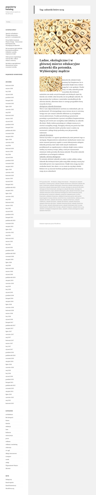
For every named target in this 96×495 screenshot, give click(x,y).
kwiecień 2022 (10, 202)
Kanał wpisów (10, 482)
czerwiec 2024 (10, 142)
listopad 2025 (9, 100)
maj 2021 (8, 235)
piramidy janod (44, 194)
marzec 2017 (9, 343)
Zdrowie (8, 468)
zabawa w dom (80, 198)
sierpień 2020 (9, 259)
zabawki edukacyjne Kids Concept (72, 205)
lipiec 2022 (9, 193)
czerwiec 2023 (10, 172)
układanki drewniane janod (66, 196)
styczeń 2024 (9, 157)
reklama (8, 441)
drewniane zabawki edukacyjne (52, 185)
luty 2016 (8, 373)
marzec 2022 (9, 205)
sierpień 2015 (9, 391)
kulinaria (8, 432)
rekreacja (8, 447)
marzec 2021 (9, 241)
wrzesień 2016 (10, 358)
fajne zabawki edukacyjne (58, 191)
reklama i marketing (11, 444)
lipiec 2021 (9, 229)
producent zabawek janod (68, 194)
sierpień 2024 (9, 136)
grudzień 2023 (10, 160)
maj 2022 (8, 199)
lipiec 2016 (9, 364)
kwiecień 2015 (10, 403)
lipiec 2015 (9, 394)
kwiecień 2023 (10, 175)
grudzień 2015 (10, 379)
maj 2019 (8, 286)
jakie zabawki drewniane (73, 191)
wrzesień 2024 (10, 133)
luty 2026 (8, 91)
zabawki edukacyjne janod (55, 205)
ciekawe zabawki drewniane (63, 183)
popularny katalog (11, 8)
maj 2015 (8, 400)
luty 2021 (8, 244)
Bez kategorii (9, 417)
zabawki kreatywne (66, 207)
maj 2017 (8, 337)
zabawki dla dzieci (51, 201)
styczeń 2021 (9, 247)
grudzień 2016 (10, 352)
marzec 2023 (9, 178)
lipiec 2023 (9, 169)
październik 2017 (10, 325)
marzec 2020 (9, 271)
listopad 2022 (9, 184)
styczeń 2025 (9, 121)
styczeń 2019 (9, 292)
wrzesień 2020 (10, 256)
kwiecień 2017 (10, 340)
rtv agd (8, 450)
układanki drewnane (52, 196)
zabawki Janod (44, 207)
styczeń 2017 (9, 349)
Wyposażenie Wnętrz (12, 465)
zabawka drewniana (68, 200)
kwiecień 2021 (10, 238)
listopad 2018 (9, 298)
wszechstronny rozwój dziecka (66, 198)
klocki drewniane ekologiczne (59, 192)
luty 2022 (8, 208)
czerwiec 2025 (10, 109)
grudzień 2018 (10, 295)
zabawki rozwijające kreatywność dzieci (51, 209)
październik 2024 (10, 130)
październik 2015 (10, 385)
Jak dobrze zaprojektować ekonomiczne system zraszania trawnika (13, 65)
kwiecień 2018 (10, 310)
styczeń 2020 (9, 274)
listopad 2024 (9, 127)
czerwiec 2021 (10, 232)
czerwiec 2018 (10, 307)
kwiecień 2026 (10, 85)
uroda (7, 459)
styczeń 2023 (9, 181)
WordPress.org (10, 488)
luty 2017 (8, 346)
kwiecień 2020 (10, 268)
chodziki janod (50, 183)
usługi (7, 462)
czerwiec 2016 (10, 367)
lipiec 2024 (9, 139)
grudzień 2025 (10, 97)
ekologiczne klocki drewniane (48, 189)
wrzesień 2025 (10, 103)
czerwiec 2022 (10, 196)
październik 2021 (10, 220)
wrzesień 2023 (10, 163)
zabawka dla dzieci (45, 200)
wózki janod (77, 196)
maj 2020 (8, 265)
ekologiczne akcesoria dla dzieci (75, 187)
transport (8, 456)
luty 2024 (8, 154)
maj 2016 (8, 370)
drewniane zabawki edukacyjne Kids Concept (52, 187)
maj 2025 (8, 112)
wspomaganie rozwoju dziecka (48, 198)
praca (7, 438)
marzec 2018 (9, 313)
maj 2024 (8, 145)
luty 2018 (8, 316)
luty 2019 (8, 289)
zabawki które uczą (78, 207)
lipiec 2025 (9, 106)
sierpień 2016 (9, 361)
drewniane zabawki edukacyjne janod (72, 185)
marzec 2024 (9, 151)
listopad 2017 (9, 322)
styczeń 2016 (9, 376)
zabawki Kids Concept (54, 207)
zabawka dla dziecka (56, 200)
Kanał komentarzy (11, 485)
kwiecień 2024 (10, 148)
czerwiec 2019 (10, 283)
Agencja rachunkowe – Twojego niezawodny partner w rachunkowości (13, 35)
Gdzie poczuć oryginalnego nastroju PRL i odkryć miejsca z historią (13, 58)
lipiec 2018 (9, 304)
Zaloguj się (9, 479)
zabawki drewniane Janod (64, 203)
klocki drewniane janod (75, 192)
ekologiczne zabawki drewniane (50, 106)
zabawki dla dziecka (62, 201)
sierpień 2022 (9, 190)
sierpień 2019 (9, 280)
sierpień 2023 (9, 166)
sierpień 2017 (9, 328)
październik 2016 (10, 355)
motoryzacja (9, 435)
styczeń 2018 (9, 319)
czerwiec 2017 (10, 334)
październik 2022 (10, 187)
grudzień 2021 (10, 214)
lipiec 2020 (9, 262)
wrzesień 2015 (10, 388)
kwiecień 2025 (10, 115)
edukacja (8, 426)
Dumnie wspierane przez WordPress (50, 223)
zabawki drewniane (46, 135)
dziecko (8, 423)
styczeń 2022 (9, 211)
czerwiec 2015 (10, 397)
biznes (7, 420)
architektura (9, 414)
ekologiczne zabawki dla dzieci (65, 189)
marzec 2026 (9, 88)
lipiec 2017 (9, 331)
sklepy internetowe (11, 453)
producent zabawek (54, 194)
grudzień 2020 (10, 250)
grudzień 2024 (10, 124)
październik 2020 (10, 253)
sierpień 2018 (9, 301)
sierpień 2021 (9, 226)
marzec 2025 (9, 118)
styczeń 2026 (9, 94)
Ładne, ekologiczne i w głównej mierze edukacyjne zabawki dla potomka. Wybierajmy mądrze (60, 65)
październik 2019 (10, 277)
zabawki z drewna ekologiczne (50, 157)
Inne (7, 429)
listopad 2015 (9, 382)
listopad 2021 (9, 217)
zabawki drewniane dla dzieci (48, 203)
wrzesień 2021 (10, 223)
